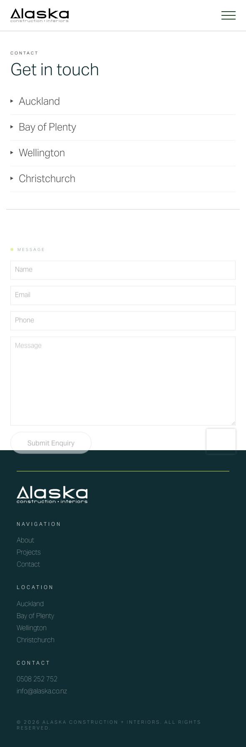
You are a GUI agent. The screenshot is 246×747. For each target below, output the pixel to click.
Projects (29, 553)
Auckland (39, 102)
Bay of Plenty (47, 128)
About (25, 541)
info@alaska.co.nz (42, 692)
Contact (28, 565)
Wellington (42, 154)
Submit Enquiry (51, 454)
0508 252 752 (37, 680)
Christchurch (47, 179)
